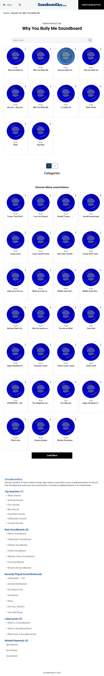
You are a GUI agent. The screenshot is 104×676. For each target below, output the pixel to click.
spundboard (12, 644)
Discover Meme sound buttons (52, 187)
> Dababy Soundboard (16, 545)
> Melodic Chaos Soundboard (20, 556)
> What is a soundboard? (18, 623)
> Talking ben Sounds (16, 518)
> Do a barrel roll (14, 589)
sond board (11, 650)
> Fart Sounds (12, 504)
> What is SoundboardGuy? (19, 628)
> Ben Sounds (12, 509)
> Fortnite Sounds (14, 523)
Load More (52, 455)
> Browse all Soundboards (18, 567)
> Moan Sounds (13, 495)
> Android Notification (16, 584)
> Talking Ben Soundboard (18, 539)
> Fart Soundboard (15, 562)
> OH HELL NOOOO (15, 606)
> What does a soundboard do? (21, 634)
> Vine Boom (12, 595)
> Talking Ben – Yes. (15, 578)
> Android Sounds (14, 500)
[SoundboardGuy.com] (52, 4)
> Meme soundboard (16, 533)
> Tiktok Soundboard (16, 550)
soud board (11, 656)
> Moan (9, 601)
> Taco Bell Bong (14, 612)
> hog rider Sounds (15, 514)
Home (6, 13)
